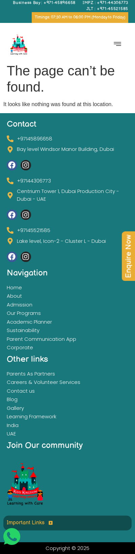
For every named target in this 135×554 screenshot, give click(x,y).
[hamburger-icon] (117, 44)
